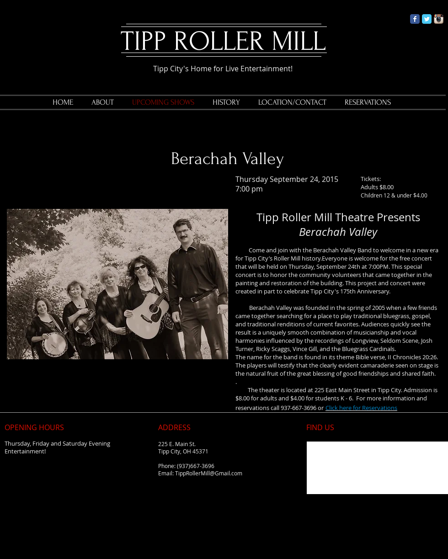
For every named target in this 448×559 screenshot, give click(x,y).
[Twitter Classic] (427, 19)
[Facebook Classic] (415, 19)
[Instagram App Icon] (438, 19)
